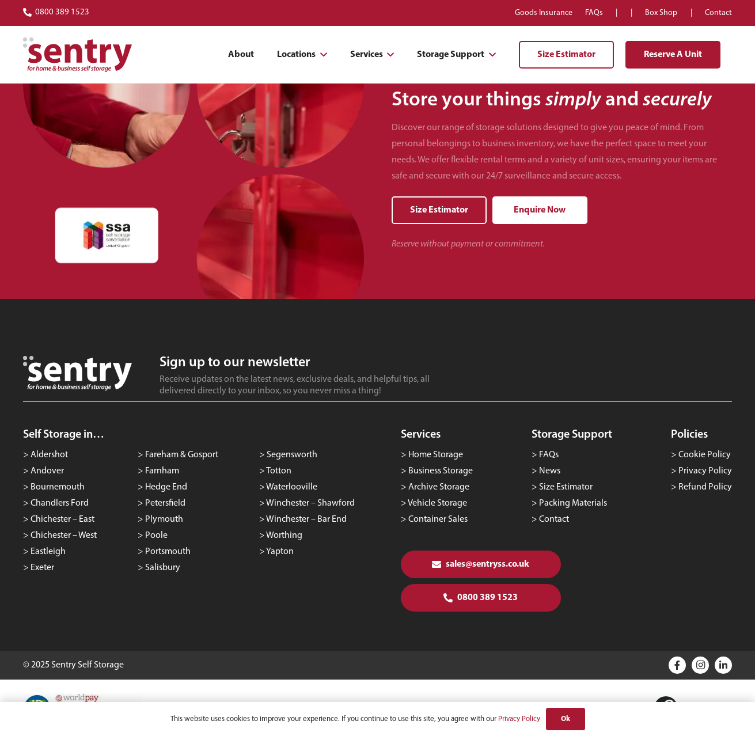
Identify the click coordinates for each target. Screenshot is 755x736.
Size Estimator (566, 487)
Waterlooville (291, 487)
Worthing (284, 535)
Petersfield (165, 503)
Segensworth (292, 455)
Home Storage (435, 455)
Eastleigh (48, 551)
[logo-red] (77, 54)
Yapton (280, 551)
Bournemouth (58, 487)
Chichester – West (64, 535)
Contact (554, 519)
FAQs (549, 455)
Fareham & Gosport (181, 455)
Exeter (42, 567)
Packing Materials (573, 503)
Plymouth (164, 519)
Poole (156, 535)
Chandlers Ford (60, 503)
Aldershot (49, 455)
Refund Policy (705, 487)
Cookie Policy (704, 455)
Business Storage (440, 471)
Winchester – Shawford (310, 503)
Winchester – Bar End (306, 519)
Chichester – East (62, 519)
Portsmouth (168, 551)
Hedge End (166, 487)
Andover (47, 471)
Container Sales (438, 519)
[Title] (677, 665)
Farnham (162, 471)
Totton (278, 471)
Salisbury (162, 567)
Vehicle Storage (437, 503)
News (549, 471)
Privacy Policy (705, 471)
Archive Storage (438, 487)
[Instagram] (700, 665)
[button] (321, 55)
